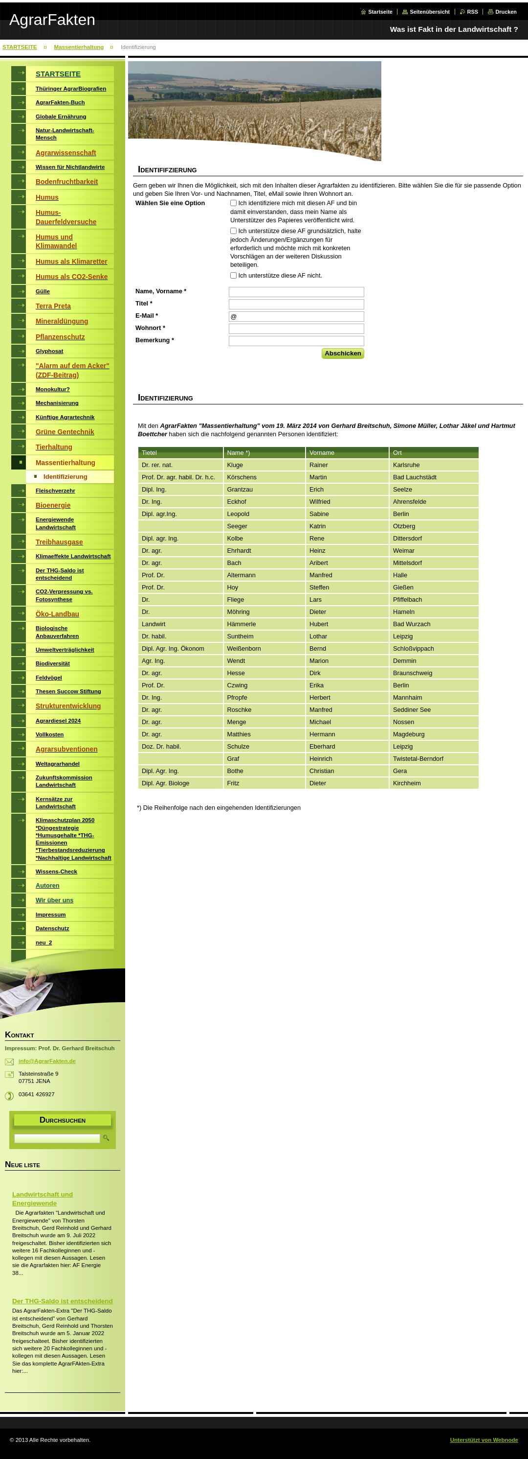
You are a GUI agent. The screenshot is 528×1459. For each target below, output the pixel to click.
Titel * (144, 303)
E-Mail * (146, 315)
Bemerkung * (154, 340)
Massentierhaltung (79, 47)
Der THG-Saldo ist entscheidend (62, 1301)
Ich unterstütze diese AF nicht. (280, 275)
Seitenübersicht (430, 12)
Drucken (506, 12)
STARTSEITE (19, 47)
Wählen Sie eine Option (170, 203)
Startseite (380, 12)
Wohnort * (150, 327)
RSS (472, 12)
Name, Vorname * (160, 291)
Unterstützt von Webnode (484, 1440)
